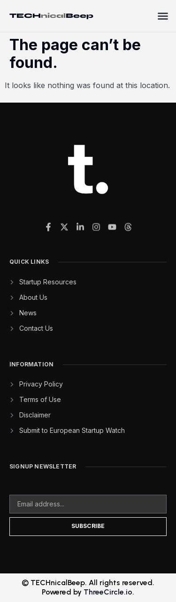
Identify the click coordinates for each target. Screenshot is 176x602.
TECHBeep (51, 16)
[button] (162, 15)
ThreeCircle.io (108, 591)
